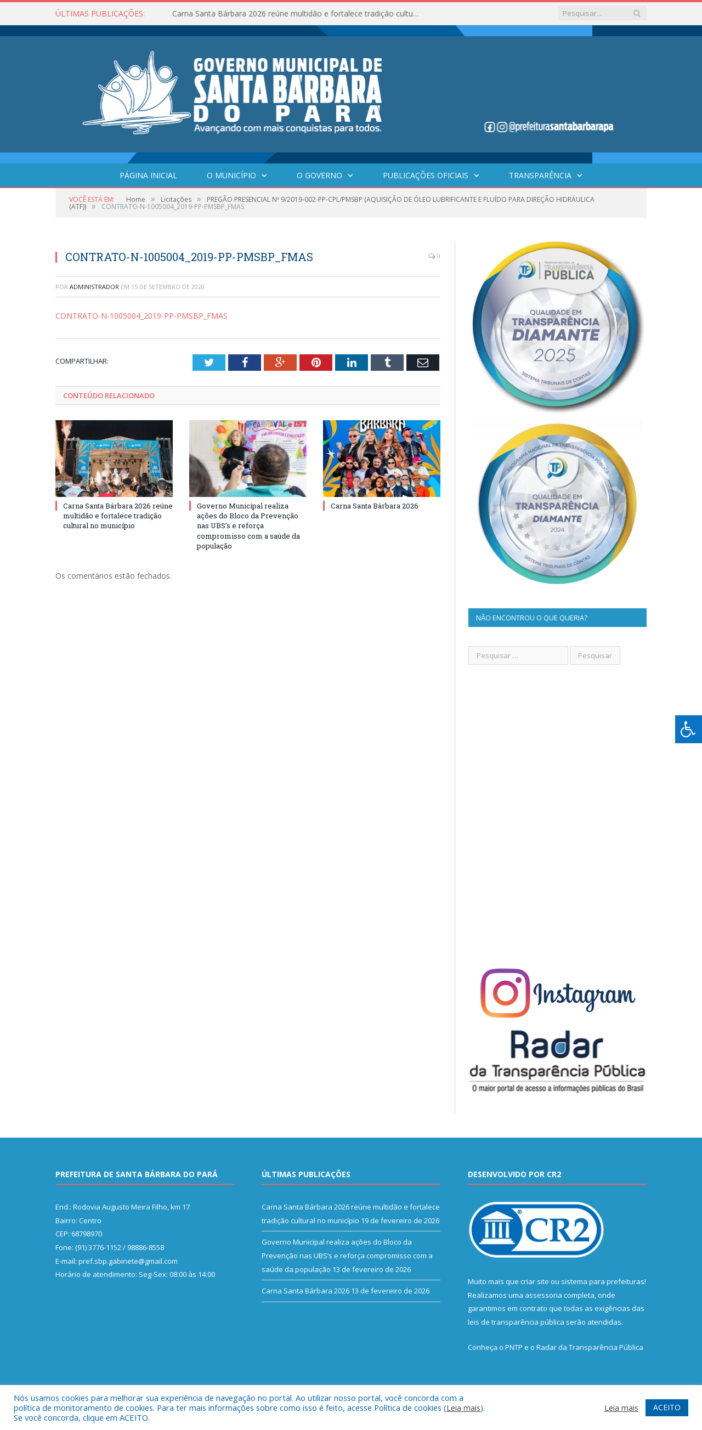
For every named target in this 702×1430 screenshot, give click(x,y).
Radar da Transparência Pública (589, 1347)
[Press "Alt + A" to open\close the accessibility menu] (688, 729)
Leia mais (463, 1407)
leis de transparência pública (516, 1322)
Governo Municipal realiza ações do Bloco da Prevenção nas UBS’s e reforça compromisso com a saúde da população (248, 526)
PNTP (514, 1347)
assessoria (543, 1295)
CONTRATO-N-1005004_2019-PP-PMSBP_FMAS (141, 315)
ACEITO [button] (667, 1407)
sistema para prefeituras (602, 1281)
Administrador (94, 286)
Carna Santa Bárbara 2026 (374, 506)
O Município (231, 175)
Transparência (540, 175)
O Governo (319, 175)
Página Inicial (148, 175)
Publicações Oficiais (425, 175)
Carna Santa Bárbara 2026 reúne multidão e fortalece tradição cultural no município (298, 14)
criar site (534, 1281)
